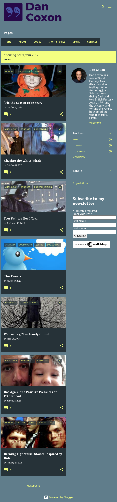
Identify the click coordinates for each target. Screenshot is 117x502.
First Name (79, 221)
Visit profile (95, 122)
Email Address (83, 213)
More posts (33, 486)
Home (7, 42)
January (80, 151)
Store (75, 42)
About (21, 42)
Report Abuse (81, 183)
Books (36, 42)
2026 (76, 139)
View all (8, 59)
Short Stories (55, 42)
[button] (61, 114)
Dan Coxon (97, 69)
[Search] (103, 7)
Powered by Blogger (58, 497)
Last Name (79, 228)
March (79, 145)
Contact (91, 42)
